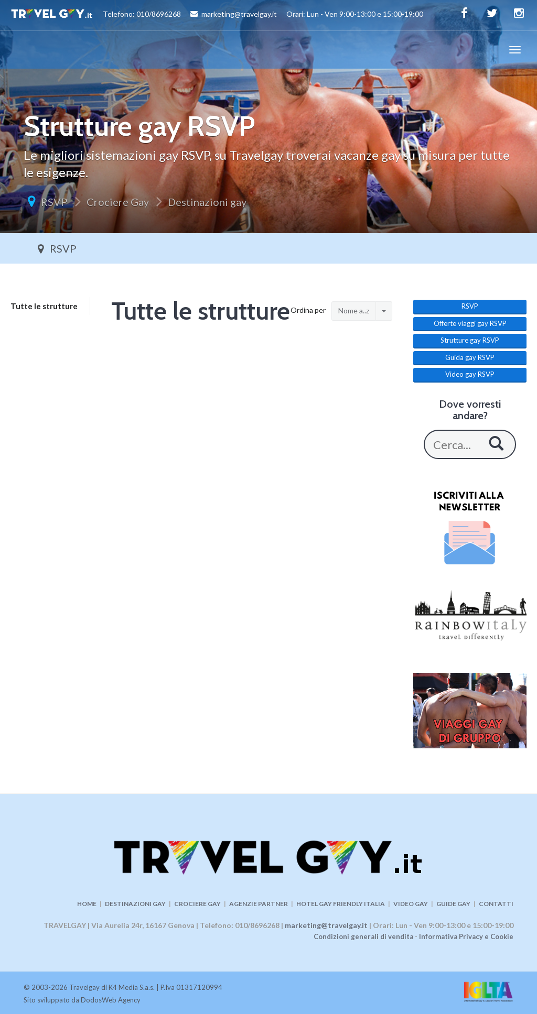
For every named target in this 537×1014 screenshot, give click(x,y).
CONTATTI (496, 904)
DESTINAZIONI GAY (135, 904)
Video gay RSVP (470, 374)
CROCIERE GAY (197, 904)
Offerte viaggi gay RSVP (470, 323)
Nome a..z (353, 310)
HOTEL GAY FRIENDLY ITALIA (340, 904)
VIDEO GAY (410, 904)
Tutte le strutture (44, 306)
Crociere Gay (118, 201)
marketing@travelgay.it (326, 925)
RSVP (54, 201)
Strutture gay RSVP (470, 340)
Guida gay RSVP (470, 357)
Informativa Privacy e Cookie (466, 936)
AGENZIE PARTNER (258, 904)
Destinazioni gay (207, 201)
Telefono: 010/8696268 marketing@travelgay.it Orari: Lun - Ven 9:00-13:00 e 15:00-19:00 (216, 15)
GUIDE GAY (453, 904)
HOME (86, 904)
